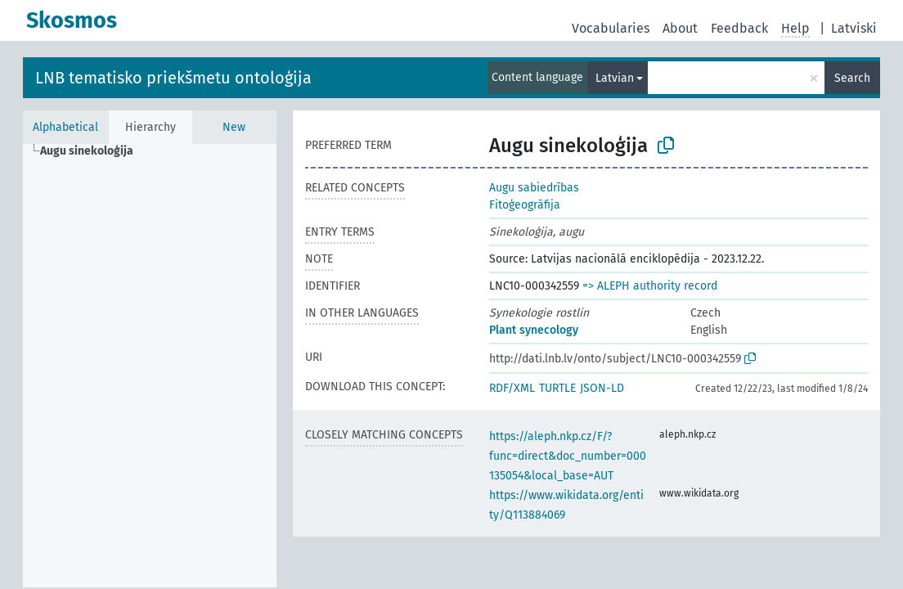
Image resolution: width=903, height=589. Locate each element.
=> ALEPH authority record (649, 286)
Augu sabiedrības (534, 188)
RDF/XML (512, 388)
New (233, 127)
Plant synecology (533, 330)
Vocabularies (610, 28)
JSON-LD (602, 388)
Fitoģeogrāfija (524, 205)
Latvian (614, 78)
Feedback (739, 28)
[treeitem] (93, 151)
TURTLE (557, 388)
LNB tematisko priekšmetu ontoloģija (173, 78)
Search (852, 78)
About (680, 28)
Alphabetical (65, 127)
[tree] (149, 365)
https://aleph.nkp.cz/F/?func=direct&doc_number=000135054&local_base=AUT (567, 456)
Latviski (854, 28)
